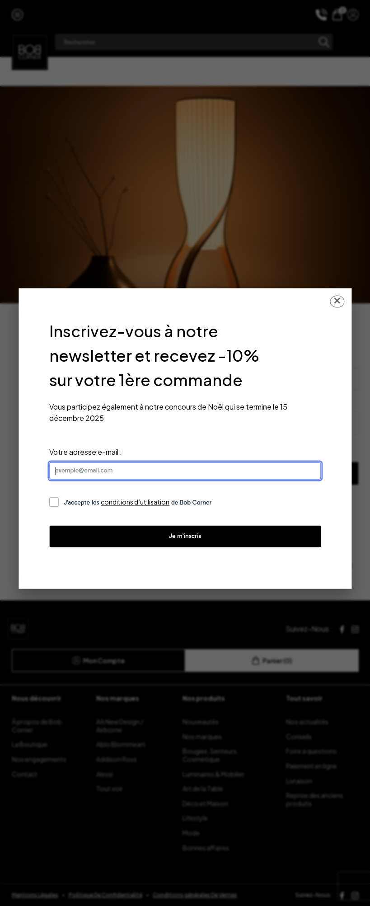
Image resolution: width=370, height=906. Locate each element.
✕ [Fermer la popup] (337, 301)
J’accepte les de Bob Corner (138, 502)
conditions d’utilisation (135, 502)
